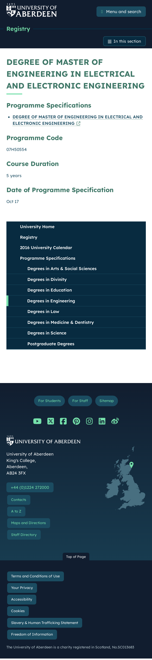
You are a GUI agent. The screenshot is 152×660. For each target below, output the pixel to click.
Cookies (18, 612)
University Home (37, 227)
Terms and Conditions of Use (35, 577)
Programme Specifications (47, 258)
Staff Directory (24, 536)
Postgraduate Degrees (50, 344)
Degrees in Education (49, 290)
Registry (18, 29)
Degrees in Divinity (47, 279)
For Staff (80, 401)
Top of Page (76, 558)
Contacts (18, 501)
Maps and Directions (28, 524)
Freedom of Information (32, 636)
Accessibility (21, 601)
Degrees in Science (46, 333)
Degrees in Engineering (51, 301)
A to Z (16, 513)
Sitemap (107, 401)
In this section (127, 41)
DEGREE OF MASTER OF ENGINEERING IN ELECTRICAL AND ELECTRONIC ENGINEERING (78, 121)
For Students (48, 401)
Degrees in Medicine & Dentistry (60, 322)
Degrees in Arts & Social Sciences (61, 269)
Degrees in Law (43, 312)
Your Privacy (22, 589)
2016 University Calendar (46, 248)
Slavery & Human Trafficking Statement (44, 624)
